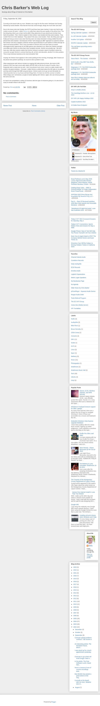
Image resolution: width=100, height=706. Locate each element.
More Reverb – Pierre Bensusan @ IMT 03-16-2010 (88, 449)
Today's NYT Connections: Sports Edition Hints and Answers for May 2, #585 (83, 225)
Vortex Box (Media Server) (79, 305)
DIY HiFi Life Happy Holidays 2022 (82, 98)
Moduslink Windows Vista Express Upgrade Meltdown (82, 422)
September (78, 635)
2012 (75, 598)
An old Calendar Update (79, 36)
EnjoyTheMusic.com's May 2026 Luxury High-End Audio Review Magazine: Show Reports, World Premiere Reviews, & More (81, 181)
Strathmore (74, 367)
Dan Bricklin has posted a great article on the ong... (83, 675)
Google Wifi (75, 504)
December (78, 629)
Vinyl (72, 380)
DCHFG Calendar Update (79, 43)
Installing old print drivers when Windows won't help (88, 516)
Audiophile (74, 322)
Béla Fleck (74, 325)
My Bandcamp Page (77, 281)
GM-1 (73, 339)
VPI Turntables (76, 308)
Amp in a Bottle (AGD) (78, 90)
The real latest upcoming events (81, 46)
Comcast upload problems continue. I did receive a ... (83, 639)
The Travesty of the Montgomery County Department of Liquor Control (83, 480)
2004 (75, 621)
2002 (75, 627)
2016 (75, 587)
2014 (75, 593)
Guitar (73, 343)
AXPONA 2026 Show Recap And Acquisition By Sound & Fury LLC (82, 195)
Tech (72, 373)
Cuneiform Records (77, 260)
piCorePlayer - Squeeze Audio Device (83, 291)
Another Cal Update (77, 39)
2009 (75, 607)
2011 (75, 601)
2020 (75, 576)
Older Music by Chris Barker (80, 288)
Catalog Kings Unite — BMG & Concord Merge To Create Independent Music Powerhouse (83, 189)
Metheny (74, 356)
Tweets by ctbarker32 (78, 171)
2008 (75, 610)
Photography (75, 363)
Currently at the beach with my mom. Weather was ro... (83, 682)
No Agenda (74, 284)
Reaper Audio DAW (77, 294)
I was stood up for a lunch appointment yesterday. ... (83, 652)
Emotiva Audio (75, 271)
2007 (75, 613)
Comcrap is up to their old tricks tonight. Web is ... (83, 657)
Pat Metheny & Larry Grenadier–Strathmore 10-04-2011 (88, 465)
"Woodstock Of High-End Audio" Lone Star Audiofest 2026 (83, 209)
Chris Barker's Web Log (25, 7)
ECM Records (75, 267)
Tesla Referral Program (78, 298)
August (77, 687)
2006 (75, 615)
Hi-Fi (72, 346)
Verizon (25, 31)
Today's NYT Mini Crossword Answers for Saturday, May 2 (83, 220)
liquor (73, 353)
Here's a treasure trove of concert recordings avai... (83, 669)
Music (73, 360)
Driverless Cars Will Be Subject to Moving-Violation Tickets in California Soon (83, 245)
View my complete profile (90, 555)
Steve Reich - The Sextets (79, 58)
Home (34, 105)
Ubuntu (73, 377)
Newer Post (7, 105)
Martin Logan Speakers (78, 277)
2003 (75, 624)
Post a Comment (11, 96)
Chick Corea (75, 332)
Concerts (74, 336)
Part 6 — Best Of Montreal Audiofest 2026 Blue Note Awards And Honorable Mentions (83, 203)
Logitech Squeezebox (78, 274)
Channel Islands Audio (78, 257)
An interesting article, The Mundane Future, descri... (83, 645)
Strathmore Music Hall (78, 370)
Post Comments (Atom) (38, 111)
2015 (75, 590)
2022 (75, 570)
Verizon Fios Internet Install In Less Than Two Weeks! (83, 493)
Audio (73, 319)
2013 (75, 596)
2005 (75, 618)
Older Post (60, 105)
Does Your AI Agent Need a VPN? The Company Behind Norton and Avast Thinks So (83, 238)
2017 (75, 584)
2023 (75, 567)
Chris (90, 546)
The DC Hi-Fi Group (77, 301)
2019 (75, 578)
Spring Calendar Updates (79, 33)
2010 (75, 604)
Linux (72, 349)
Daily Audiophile (76, 264)
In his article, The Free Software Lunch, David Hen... (83, 663)
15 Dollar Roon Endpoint (79, 105)
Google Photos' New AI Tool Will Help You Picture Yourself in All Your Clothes (83, 232)
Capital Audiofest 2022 (78, 102)
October (78, 632)
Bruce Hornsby (76, 329)
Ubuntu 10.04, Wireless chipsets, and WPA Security (87, 392)
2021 (75, 573)
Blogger (53, 702)
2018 (75, 581)
